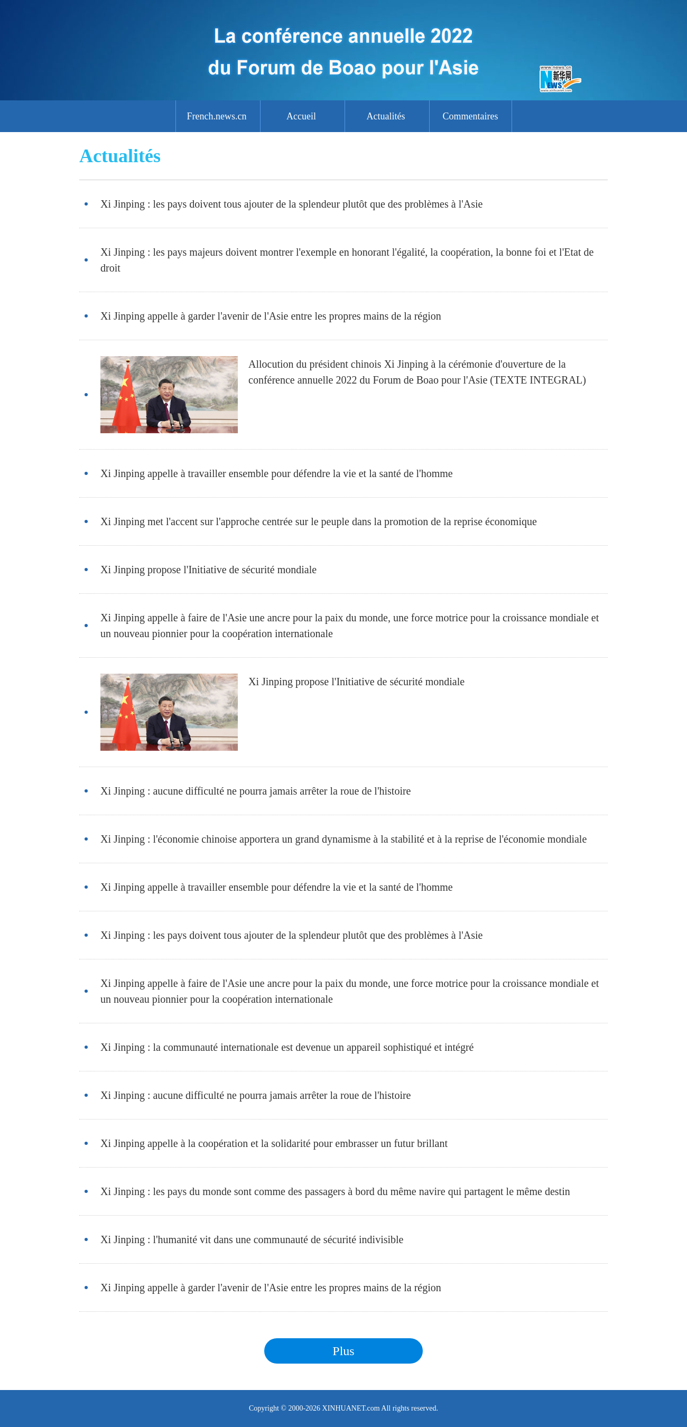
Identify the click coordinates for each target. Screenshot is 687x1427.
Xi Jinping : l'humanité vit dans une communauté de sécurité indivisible (252, 1239)
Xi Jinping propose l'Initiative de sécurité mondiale (208, 569)
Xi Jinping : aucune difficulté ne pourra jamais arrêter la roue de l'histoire (255, 791)
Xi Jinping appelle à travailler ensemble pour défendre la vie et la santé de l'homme (276, 473)
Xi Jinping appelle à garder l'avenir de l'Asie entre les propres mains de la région (270, 316)
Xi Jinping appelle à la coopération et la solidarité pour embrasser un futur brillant (274, 1143)
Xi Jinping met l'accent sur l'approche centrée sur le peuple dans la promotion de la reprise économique (318, 521)
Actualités (386, 116)
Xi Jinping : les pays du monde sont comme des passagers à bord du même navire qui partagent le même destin (335, 1191)
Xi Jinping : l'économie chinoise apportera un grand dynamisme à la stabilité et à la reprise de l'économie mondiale (343, 839)
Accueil (301, 116)
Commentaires (470, 116)
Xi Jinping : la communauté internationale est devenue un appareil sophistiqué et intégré (287, 1047)
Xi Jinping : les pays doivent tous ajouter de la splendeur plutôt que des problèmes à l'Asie (291, 204)
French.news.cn (217, 116)
